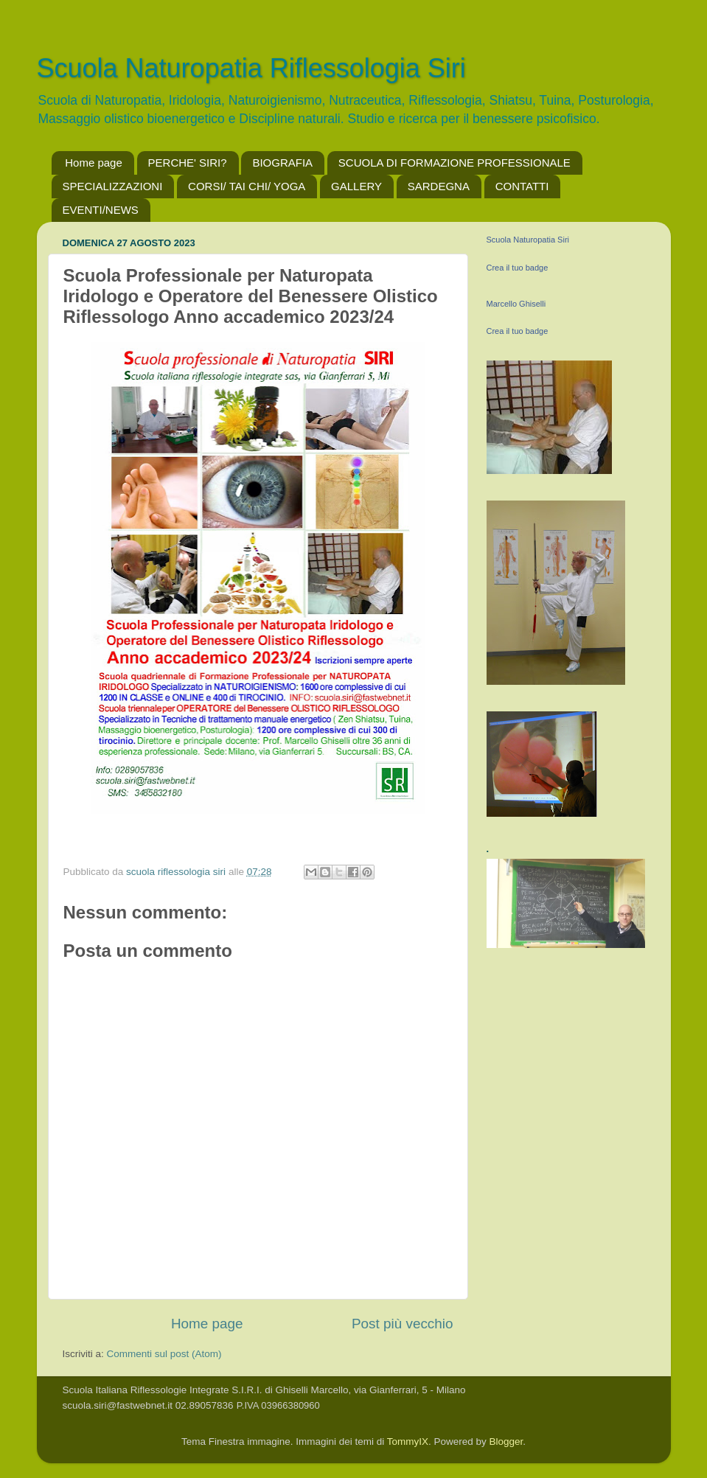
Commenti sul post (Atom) (164, 1353)
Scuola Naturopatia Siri (528, 239)
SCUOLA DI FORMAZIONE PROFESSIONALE (454, 162)
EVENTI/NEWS (101, 209)
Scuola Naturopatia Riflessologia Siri (251, 68)
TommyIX (407, 1441)
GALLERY (356, 186)
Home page (93, 162)
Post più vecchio (402, 1323)
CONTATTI (522, 186)
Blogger (506, 1441)
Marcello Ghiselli (516, 303)
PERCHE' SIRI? (187, 162)
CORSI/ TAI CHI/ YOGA (246, 186)
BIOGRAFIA (282, 162)
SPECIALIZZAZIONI (113, 186)
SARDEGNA (439, 186)
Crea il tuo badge (517, 267)
